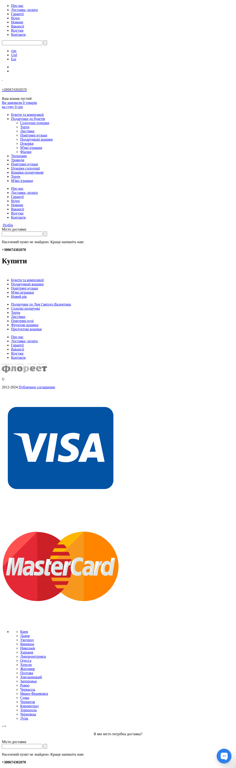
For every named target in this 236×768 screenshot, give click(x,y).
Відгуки (17, 30)
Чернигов (27, 702)
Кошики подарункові (27, 172)
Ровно (25, 685)
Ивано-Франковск (34, 694)
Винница (27, 644)
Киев (24, 632)
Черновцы (28, 714)
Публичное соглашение (37, 387)
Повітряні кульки (33, 135)
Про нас (17, 6)
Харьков (26, 652)
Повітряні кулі (22, 321)
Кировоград (29, 706)
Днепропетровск (33, 656)
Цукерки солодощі (25, 168)
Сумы (24, 698)
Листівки (27, 131)
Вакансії (17, 26)
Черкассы (27, 689)
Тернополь (28, 710)
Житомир (27, 669)
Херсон (26, 665)
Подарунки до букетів (28, 119)
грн (13, 51)
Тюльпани (19, 156)
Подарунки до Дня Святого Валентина (41, 304)
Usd (14, 55)
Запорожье (28, 681)
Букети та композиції (27, 115)
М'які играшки (22, 292)
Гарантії (17, 14)
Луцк (24, 718)
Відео (15, 18)
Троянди (17, 160)
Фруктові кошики (24, 325)
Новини (17, 22)
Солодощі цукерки (34, 123)
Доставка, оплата (24, 10)
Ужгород (27, 640)
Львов (25, 636)
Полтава (26, 673)
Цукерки (27, 143)
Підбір (8, 225)
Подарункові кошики (36, 139)
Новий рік (19, 296)
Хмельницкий (31, 677)
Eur (13, 59)
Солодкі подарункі (25, 308)
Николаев (27, 648)
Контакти (18, 34)
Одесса (25, 660)
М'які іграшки (31, 148)
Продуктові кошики (26, 329)
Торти (24, 127)
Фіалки (25, 152)
